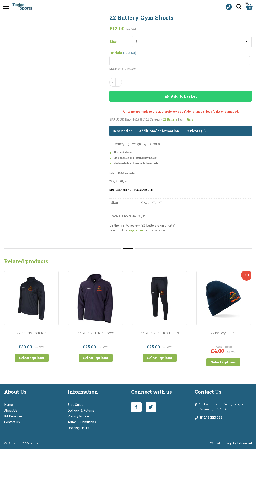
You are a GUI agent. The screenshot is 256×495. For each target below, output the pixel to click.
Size (113, 41)
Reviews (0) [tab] (195, 131)
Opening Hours (78, 428)
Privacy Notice (78, 416)
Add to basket (184, 96)
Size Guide (75, 405)
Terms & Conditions (82, 422)
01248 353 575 (211, 418)
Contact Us (12, 422)
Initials (188, 119)
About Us (10, 410)
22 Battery (170, 119)
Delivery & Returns (81, 410)
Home (8, 405)
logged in (135, 230)
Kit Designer (13, 416)
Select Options (31, 358)
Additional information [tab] (159, 131)
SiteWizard (244, 443)
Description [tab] (123, 131)
